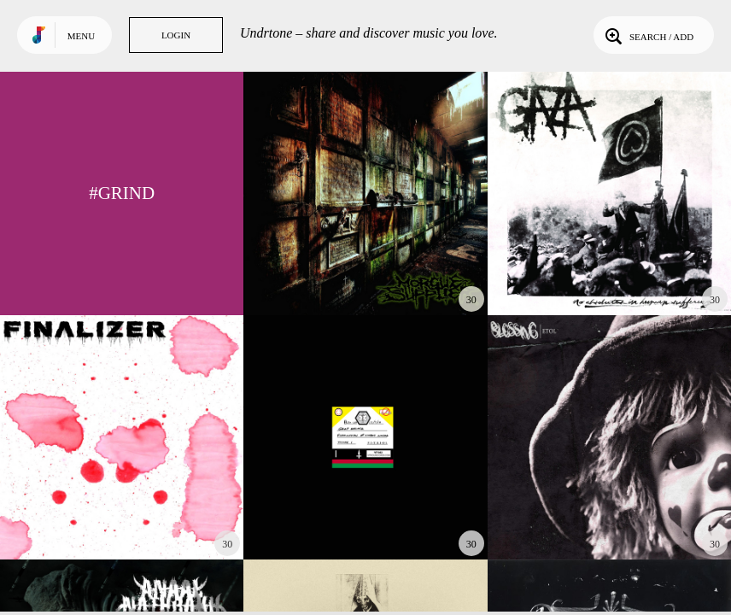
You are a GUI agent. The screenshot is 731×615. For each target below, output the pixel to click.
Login (175, 35)
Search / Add (647, 35)
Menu (81, 36)
